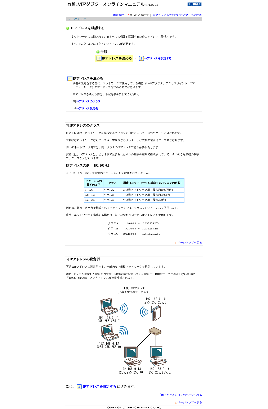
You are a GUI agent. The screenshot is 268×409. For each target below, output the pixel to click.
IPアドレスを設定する (157, 58)
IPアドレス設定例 (85, 108)
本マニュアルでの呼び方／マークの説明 (177, 15)
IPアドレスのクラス (87, 101)
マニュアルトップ (77, 19)
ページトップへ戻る (188, 242)
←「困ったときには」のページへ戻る (179, 394)
